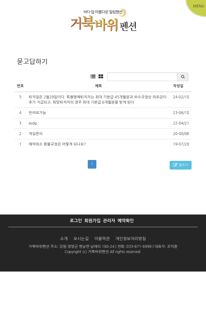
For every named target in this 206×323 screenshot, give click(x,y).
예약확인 (126, 272)
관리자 (109, 272)
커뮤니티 (185, 76)
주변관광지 (144, 76)
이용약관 (102, 290)
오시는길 (81, 290)
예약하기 (103, 76)
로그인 (76, 272)
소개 (64, 290)
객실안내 (62, 76)
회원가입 (92, 272)
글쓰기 (180, 217)
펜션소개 (20, 76)
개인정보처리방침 (130, 290)
